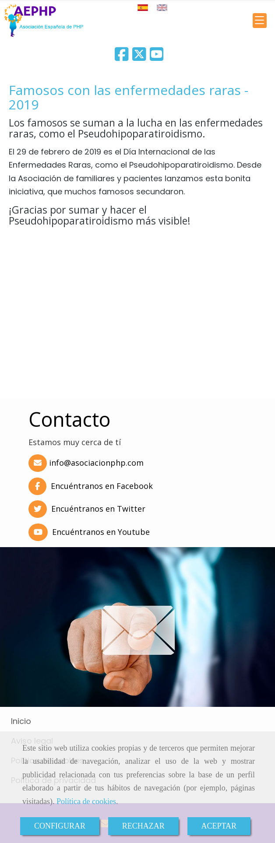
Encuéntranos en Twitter (85, 508)
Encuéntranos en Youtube (88, 532)
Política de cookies (86, 801)
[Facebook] (122, 57)
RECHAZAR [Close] (143, 826)
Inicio (21, 721)
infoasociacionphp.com (96, 462)
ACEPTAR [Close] (219, 826)
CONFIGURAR (59, 826)
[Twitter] (139, 57)
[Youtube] (157, 57)
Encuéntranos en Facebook (89, 486)
